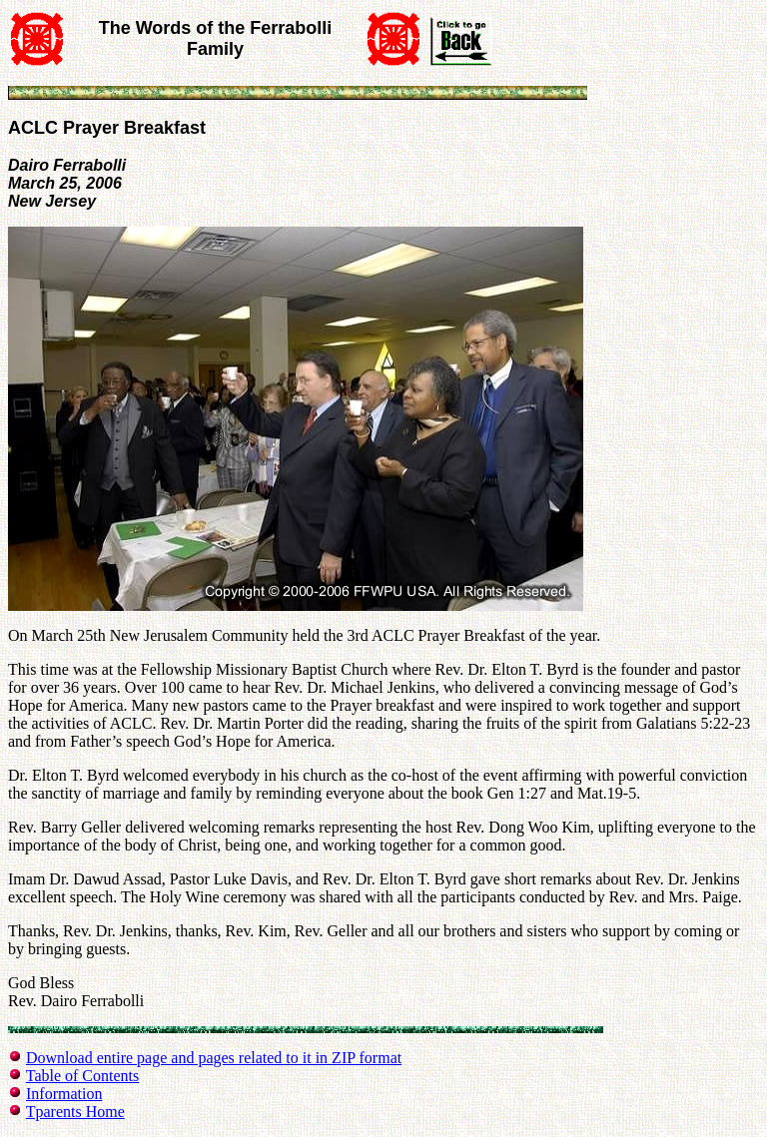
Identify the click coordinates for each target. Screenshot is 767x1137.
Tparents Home (75, 1111)
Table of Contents (83, 1075)
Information (64, 1093)
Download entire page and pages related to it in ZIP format (213, 1057)
